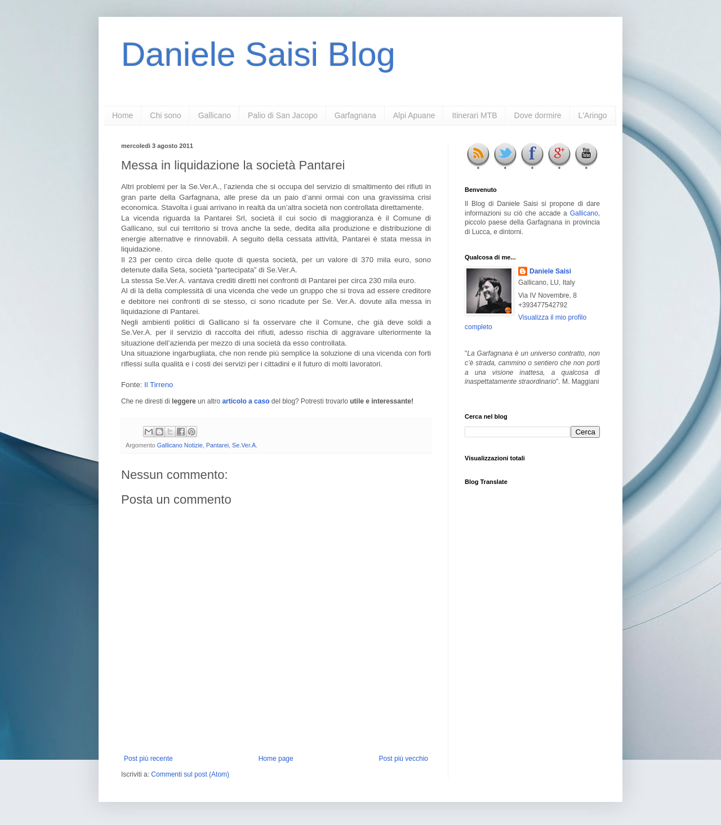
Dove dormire (538, 115)
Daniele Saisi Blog (258, 54)
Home (122, 115)
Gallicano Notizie (180, 445)
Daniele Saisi (550, 271)
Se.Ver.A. (244, 445)
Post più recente (148, 759)
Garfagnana (355, 115)
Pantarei (217, 445)
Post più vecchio (403, 759)
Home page (276, 759)
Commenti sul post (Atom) (190, 774)
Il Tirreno (158, 384)
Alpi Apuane (414, 115)
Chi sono (165, 115)
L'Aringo (592, 115)
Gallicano (214, 115)
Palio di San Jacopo (283, 115)
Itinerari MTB (474, 115)
